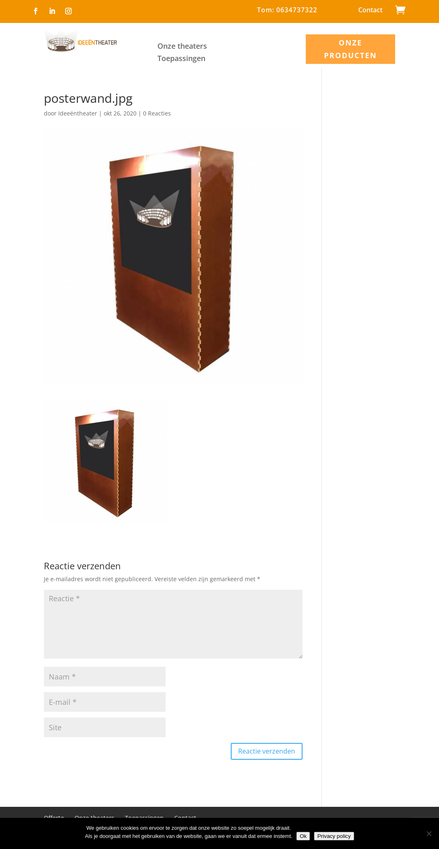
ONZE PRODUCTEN (350, 49)
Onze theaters (182, 47)
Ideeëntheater (77, 113)
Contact (370, 10)
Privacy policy (333, 836)
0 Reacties (157, 113)
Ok (303, 836)
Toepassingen (181, 59)
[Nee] (429, 833)
